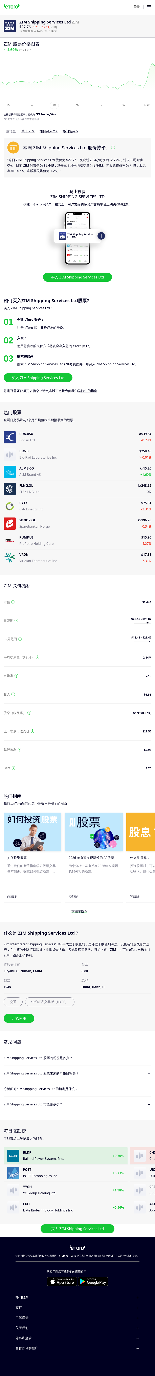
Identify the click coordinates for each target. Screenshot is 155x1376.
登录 (136, 6)
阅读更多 (12, 896)
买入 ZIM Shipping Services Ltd (77, 277)
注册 (6, 114)
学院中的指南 (87, 391)
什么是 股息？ (140, 858)
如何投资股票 (17, 858)
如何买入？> (49, 131)
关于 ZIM (28, 131)
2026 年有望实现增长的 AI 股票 (91, 858)
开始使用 (19, 1018)
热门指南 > (70, 131)
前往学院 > (79, 911)
